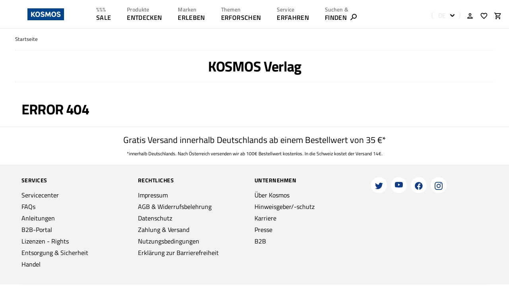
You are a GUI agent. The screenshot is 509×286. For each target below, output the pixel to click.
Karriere (265, 218)
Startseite (26, 39)
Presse (263, 229)
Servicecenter (40, 195)
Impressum (153, 195)
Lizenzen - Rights (45, 241)
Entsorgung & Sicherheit (54, 252)
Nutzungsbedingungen (168, 241)
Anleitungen (38, 218)
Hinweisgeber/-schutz (284, 206)
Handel (31, 264)
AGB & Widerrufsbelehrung (175, 206)
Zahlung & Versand (163, 229)
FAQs (28, 206)
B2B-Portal (36, 229)
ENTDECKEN (144, 17)
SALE (103, 17)
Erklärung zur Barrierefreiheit (178, 252)
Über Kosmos (271, 195)
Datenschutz (155, 218)
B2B (260, 241)
